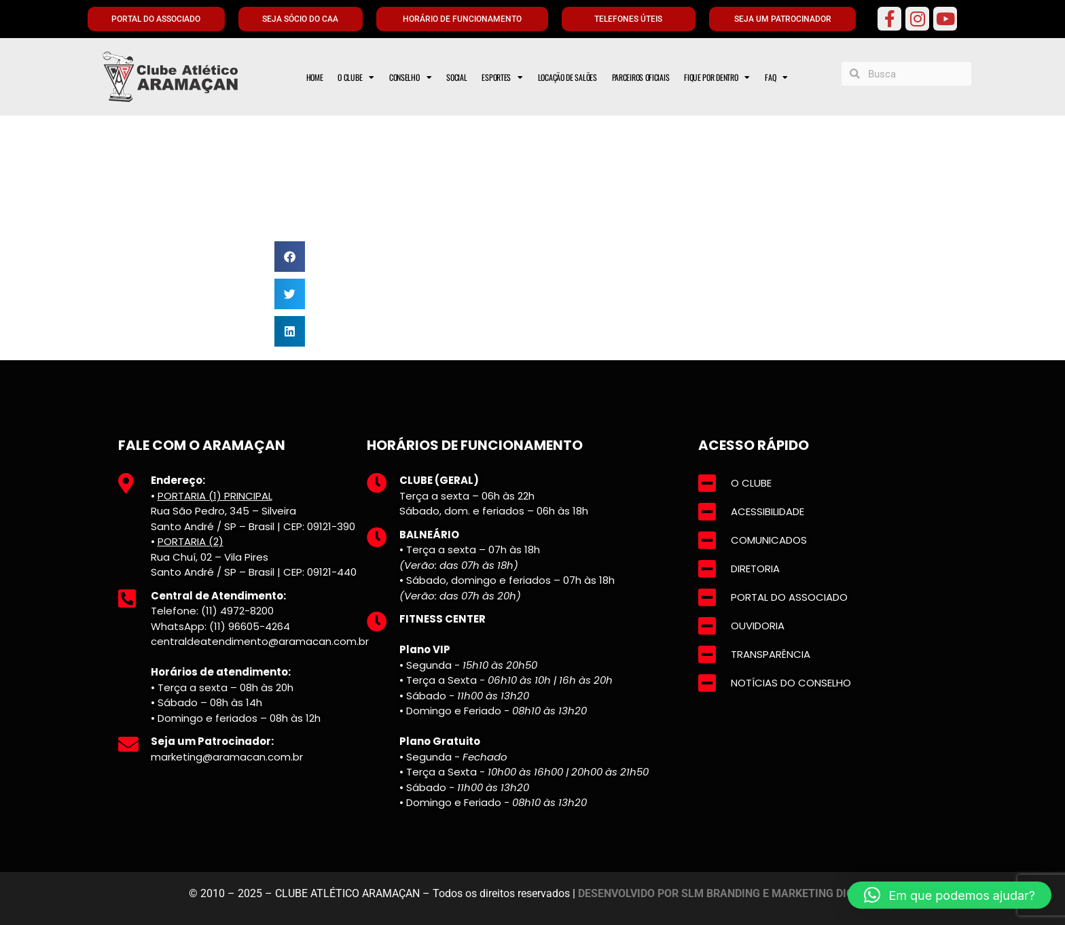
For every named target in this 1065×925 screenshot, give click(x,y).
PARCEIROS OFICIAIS (641, 77)
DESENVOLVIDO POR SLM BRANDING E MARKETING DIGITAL (727, 893)
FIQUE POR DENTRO (717, 77)
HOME (314, 77)
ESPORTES (502, 77)
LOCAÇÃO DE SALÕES (567, 77)
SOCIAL (456, 77)
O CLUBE (356, 77)
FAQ (776, 77)
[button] (289, 256)
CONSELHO (410, 77)
